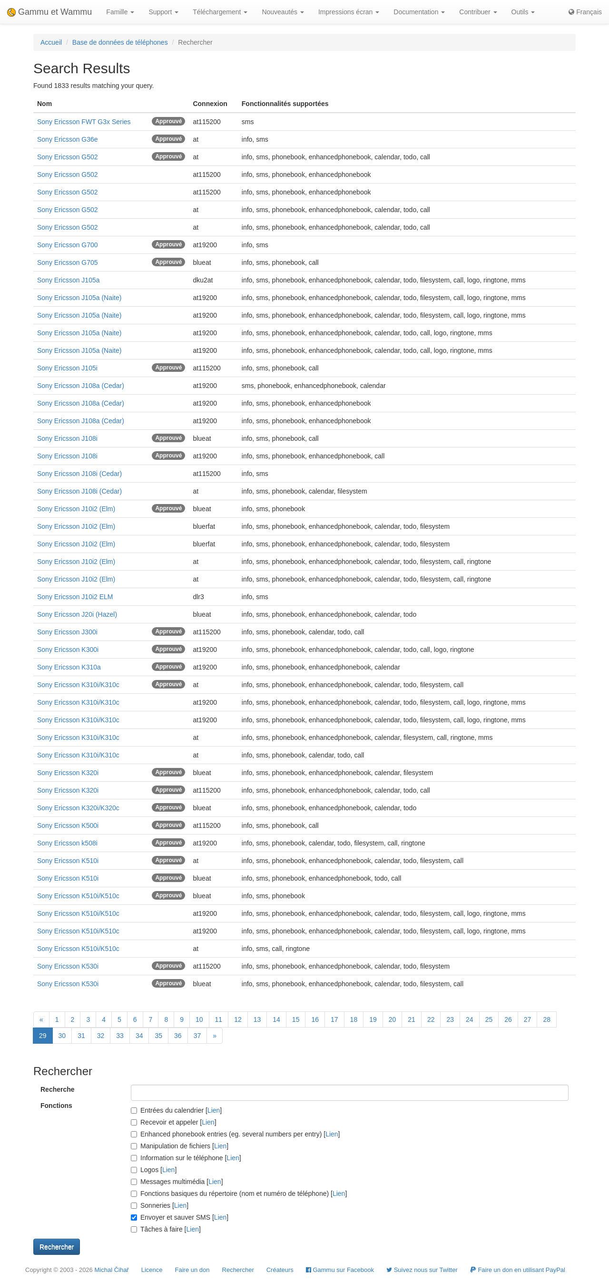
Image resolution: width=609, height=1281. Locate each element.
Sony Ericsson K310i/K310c (78, 685)
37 (197, 1035)
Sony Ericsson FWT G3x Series (84, 122)
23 (450, 1019)
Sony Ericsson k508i (67, 843)
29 (43, 1035)
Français (585, 12)
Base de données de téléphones (120, 42)
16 (315, 1019)
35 (158, 1035)
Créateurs (280, 1269)
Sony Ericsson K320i (67, 772)
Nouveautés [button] (283, 12)
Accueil (51, 42)
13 (257, 1019)
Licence (152, 1269)
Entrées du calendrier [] (176, 1110)
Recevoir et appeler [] (173, 1122)
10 (199, 1019)
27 (527, 1019)
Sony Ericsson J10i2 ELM (75, 597)
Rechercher (238, 1269)
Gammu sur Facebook (340, 1269)
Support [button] (163, 12)
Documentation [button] (419, 12)
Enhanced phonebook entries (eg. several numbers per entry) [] (235, 1134)
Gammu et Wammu (49, 12)
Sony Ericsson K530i (67, 966)
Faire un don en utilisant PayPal (517, 1269)
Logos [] (154, 1170)
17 (334, 1019)
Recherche (57, 1089)
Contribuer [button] (478, 12)
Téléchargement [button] (220, 12)
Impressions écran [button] (348, 12)
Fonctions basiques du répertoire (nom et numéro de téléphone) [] (239, 1193)
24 (469, 1019)
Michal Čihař (111, 1269)
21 (411, 1019)
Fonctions (56, 1105)
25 (489, 1019)
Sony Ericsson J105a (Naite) (79, 297)
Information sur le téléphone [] (186, 1158)
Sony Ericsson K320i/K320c (78, 808)
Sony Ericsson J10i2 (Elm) (76, 509)
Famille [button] (120, 12)
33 (120, 1035)
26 (508, 1019)
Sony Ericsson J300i (67, 632)
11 (219, 1019)
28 (546, 1019)
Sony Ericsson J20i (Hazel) (77, 614)
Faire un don (192, 1269)
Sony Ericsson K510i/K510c (78, 896)
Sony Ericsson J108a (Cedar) (80, 385)
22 (431, 1019)
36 (178, 1035)
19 (373, 1019)
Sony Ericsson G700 (67, 245)
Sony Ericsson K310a (69, 667)
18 (354, 1019)
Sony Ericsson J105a (68, 280)
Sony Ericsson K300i (67, 649)
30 (62, 1035)
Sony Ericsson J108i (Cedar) (79, 473)
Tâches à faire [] (166, 1229)
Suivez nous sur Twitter (422, 1269)
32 (101, 1035)
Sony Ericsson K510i (67, 860)
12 (238, 1019)
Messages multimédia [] (177, 1181)
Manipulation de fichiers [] (179, 1146)
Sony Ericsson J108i (67, 438)
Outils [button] (523, 12)
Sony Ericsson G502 (67, 157)
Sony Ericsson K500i (67, 825)
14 (276, 1019)
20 (392, 1019)
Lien (213, 1110)
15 (296, 1019)
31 (81, 1035)
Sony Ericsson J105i (67, 368)
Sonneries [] (159, 1205)
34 (139, 1035)
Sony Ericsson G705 (67, 262)
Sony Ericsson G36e (67, 139)
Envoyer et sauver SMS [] (179, 1217)
